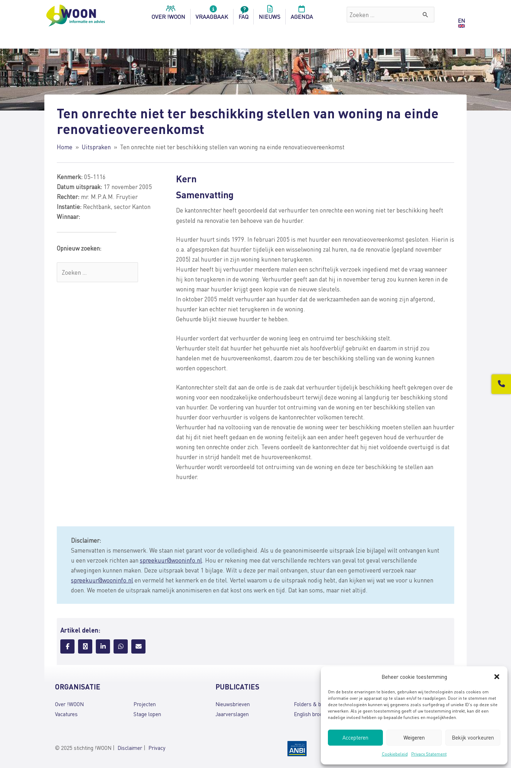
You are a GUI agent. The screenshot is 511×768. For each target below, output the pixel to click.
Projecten (144, 704)
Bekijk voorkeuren (473, 737)
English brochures (314, 714)
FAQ (243, 14)
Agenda (302, 14)
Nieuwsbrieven (232, 704)
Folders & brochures (317, 704)
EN (461, 20)
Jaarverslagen (232, 714)
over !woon (168, 14)
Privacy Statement (429, 754)
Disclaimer (129, 747)
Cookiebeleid (395, 754)
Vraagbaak (212, 14)
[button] (496, 676)
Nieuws (269, 14)
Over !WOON (69, 704)
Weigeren (414, 737)
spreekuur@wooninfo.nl (171, 560)
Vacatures (66, 714)
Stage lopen (147, 714)
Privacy (156, 747)
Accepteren (355, 737)
